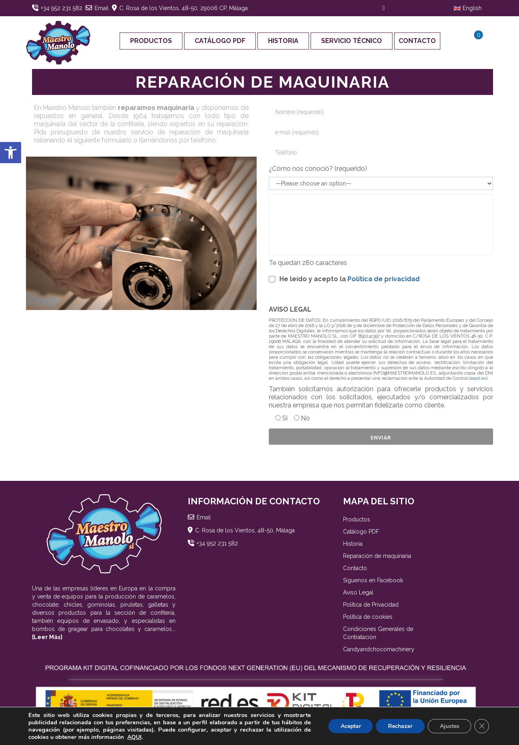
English (468, 8)
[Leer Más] (47, 637)
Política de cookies (367, 617)
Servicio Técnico (351, 41)
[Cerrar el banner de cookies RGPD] (481, 726)
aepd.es (478, 378)
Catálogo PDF (220, 41)
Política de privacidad (383, 279)
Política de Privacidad (371, 604)
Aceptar (350, 726)
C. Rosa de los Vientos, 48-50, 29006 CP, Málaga (183, 8)
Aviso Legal (358, 592)
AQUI (134, 737)
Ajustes (449, 726)
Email (101, 8)
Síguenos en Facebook (373, 580)
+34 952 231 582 (61, 8)
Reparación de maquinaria (377, 556)
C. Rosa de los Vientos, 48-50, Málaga (245, 530)
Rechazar (400, 726)
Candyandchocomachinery (378, 649)
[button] (10, 152)
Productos (151, 41)
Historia (283, 41)
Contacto (417, 41)
